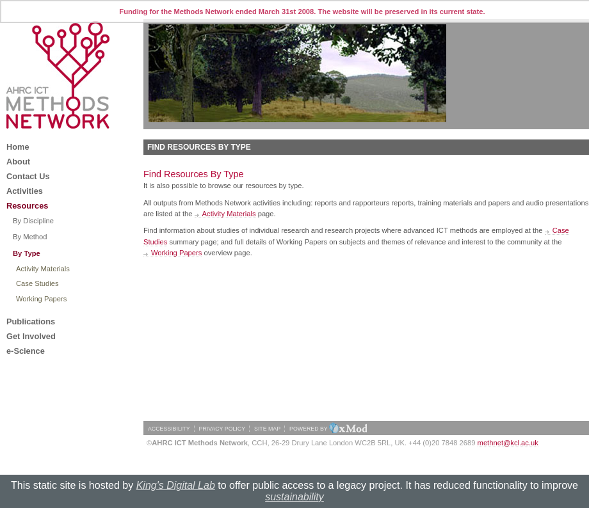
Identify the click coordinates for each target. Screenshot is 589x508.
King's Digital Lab (175, 485)
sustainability (294, 496)
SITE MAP (267, 428)
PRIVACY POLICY (222, 428)
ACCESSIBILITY (169, 428)
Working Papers (176, 253)
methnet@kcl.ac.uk (508, 443)
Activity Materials (229, 214)
